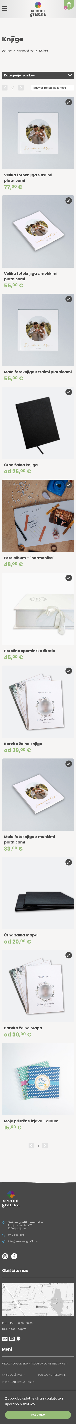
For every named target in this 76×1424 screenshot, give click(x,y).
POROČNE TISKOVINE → (53, 1363)
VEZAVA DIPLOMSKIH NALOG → (20, 1366)
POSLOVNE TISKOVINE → (53, 1375)
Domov (7, 51)
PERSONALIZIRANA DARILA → (20, 1382)
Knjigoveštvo (25, 51)
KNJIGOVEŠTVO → (13, 1375)
